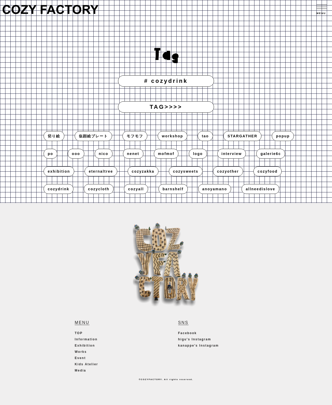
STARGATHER (242, 136)
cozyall (136, 189)
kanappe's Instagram (198, 345)
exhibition (59, 171)
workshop (172, 136)
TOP (78, 333)
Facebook (187, 333)
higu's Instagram (194, 339)
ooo (76, 154)
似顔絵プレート (93, 136)
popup (283, 136)
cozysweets (185, 171)
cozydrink (58, 189)
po (50, 154)
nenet (133, 154)
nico (103, 154)
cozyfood (268, 171)
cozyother (228, 171)
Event (80, 358)
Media (80, 370)
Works (81, 352)
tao (205, 136)
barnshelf (173, 189)
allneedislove (260, 189)
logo (198, 154)
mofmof (166, 154)
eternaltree (101, 171)
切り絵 (54, 136)
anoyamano (214, 189)
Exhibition (85, 345)
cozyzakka (143, 171)
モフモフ (135, 136)
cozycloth (98, 189)
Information (86, 339)
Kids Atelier (86, 364)
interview (232, 154)
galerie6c (270, 154)
